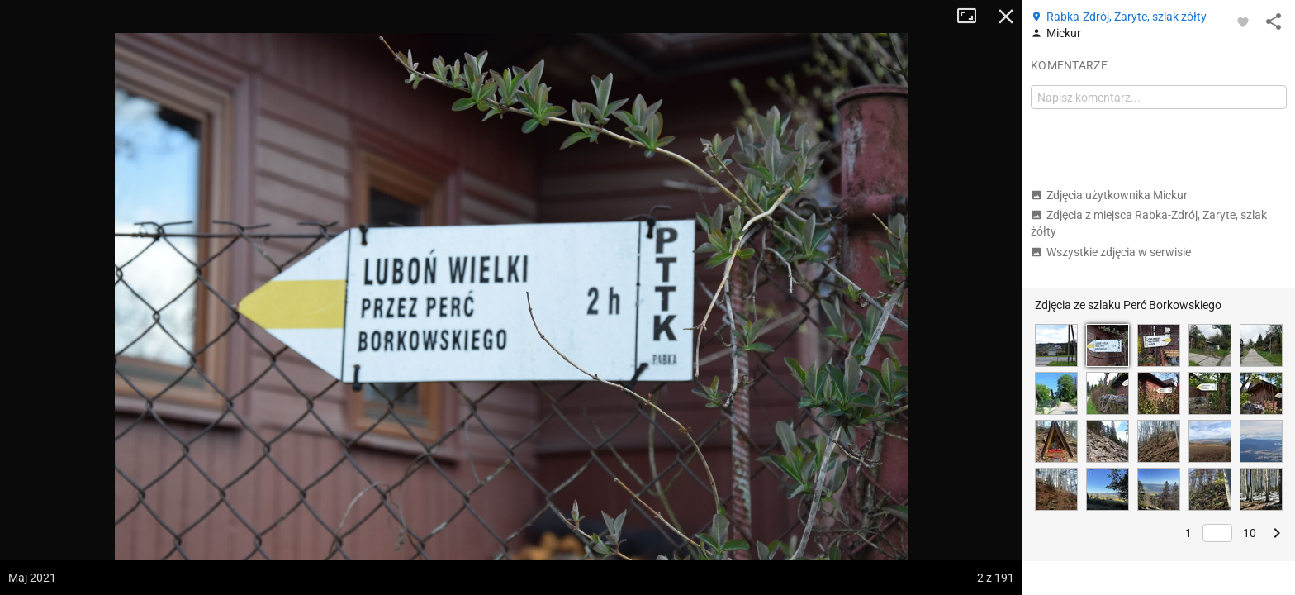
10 (1249, 533)
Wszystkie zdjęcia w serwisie (1111, 252)
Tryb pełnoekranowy (972, 16)
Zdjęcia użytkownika (1109, 195)
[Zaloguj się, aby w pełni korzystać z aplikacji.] (1243, 21)
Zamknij (1005, 16)
